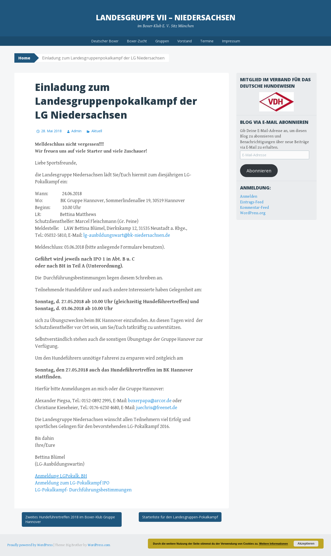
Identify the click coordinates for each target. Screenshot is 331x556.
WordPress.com (99, 545)
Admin (76, 131)
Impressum (231, 41)
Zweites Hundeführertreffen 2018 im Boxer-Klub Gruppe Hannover (70, 519)
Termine (207, 41)
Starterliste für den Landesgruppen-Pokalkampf (180, 517)
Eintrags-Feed (251, 202)
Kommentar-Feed (254, 207)
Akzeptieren (306, 543)
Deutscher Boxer (104, 41)
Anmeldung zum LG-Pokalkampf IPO (72, 483)
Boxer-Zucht (137, 41)
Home (24, 58)
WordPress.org (253, 213)
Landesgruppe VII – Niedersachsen (165, 17)
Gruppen (162, 41)
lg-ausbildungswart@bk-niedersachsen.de (126, 235)
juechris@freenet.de (156, 408)
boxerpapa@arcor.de (149, 401)
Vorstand (184, 41)
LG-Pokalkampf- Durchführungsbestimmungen (83, 490)
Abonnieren (259, 171)
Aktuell (96, 131)
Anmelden (248, 196)
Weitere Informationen (273, 543)
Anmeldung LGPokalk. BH (61, 476)
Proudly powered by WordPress (30, 545)
